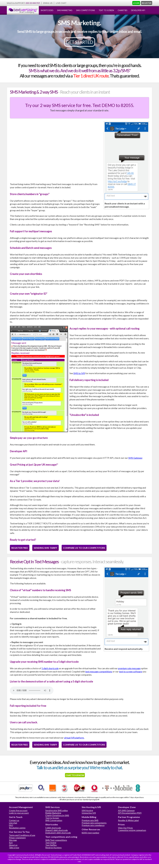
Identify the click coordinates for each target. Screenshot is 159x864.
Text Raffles (51, 845)
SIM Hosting (87, 810)
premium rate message (129, 668)
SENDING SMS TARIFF (45, 547)
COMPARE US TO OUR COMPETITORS (84, 547)
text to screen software (130, 671)
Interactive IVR (89, 813)
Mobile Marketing (53, 813)
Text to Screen (52, 818)
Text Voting (50, 842)
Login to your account (19, 813)
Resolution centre (17, 827)
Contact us (14, 820)
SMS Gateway (135, 457)
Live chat (13, 823)
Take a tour (14, 847)
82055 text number (90, 832)
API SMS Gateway (126, 810)
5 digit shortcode (50, 668)
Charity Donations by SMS (57, 815)
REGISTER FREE (19, 547)
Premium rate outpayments (94, 823)
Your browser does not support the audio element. (31, 690)
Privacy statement (17, 837)
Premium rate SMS (90, 820)
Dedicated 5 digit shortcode (58, 832)
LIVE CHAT (61, 3)
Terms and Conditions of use (22, 835)
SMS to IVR (79, 373)
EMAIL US (47, 3)
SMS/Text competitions (56, 840)
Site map (13, 840)
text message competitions (98, 671)
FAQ (11, 825)
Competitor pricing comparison (132, 830)
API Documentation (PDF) (130, 813)
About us (13, 845)
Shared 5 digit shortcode (56, 830)
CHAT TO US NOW (75, 775)
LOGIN (136, 3)
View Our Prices (125, 827)
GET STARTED (79, 42)
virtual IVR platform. (74, 737)
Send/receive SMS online (56, 810)
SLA (11, 842)
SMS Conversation (53, 820)
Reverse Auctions (53, 847)
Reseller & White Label (128, 820)
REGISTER (146, 3)
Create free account (18, 810)
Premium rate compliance (93, 825)
